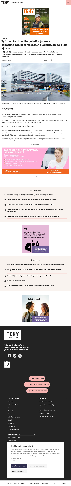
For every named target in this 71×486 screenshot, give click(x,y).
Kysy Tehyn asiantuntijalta (47, 405)
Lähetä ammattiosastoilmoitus (39, 385)
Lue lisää (13, 461)
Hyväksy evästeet (19, 466)
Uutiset (10, 402)
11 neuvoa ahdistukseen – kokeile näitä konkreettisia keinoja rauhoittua (31, 204)
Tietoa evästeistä (11, 483)
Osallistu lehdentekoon (39, 391)
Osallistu (42, 398)
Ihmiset (10, 411)
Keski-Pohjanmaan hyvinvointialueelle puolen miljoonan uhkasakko (30, 276)
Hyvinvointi (11, 414)
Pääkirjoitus (11, 426)
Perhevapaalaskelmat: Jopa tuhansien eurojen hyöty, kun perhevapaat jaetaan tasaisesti (34, 270)
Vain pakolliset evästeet (37, 466)
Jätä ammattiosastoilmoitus (47, 409)
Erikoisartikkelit (13, 405)
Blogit (10, 420)
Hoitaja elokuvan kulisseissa (16, 281)
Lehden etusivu (13, 398)
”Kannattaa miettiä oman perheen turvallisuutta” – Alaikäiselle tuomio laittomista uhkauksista (35, 210)
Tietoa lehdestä (14, 434)
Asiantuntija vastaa (14, 417)
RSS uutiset (45, 483)
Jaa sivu (46, 60)
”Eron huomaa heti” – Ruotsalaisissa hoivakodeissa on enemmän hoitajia (32, 200)
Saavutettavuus (34, 483)
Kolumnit (11, 423)
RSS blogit (56, 483)
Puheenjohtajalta (13, 429)
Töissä (10, 408)
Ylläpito (64, 483)
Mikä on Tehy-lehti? (14, 438)
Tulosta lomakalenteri (46, 416)
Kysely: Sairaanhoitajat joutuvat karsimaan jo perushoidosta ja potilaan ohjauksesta (35, 264)
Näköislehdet (12, 441)
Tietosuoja (23, 483)
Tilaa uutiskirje (39, 378)
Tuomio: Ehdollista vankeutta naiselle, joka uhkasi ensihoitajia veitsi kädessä (33, 216)
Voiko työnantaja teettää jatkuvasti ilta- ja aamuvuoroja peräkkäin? (30, 195)
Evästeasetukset (18, 471)
